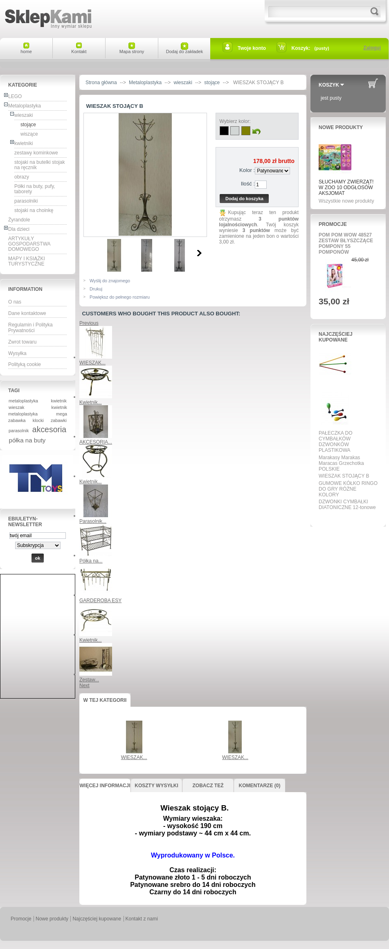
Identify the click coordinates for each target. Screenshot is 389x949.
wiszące (29, 134)
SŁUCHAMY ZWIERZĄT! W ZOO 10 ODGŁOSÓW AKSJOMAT (346, 187)
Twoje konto (252, 48)
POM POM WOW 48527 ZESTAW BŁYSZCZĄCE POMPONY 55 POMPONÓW (346, 243)
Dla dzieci (18, 229)
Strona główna (101, 82)
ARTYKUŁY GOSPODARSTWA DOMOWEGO (29, 244)
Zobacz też (208, 785)
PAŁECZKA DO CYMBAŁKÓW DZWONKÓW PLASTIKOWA (335, 441)
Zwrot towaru (22, 342)
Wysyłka (17, 353)
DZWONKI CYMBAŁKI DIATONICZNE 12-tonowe (347, 504)
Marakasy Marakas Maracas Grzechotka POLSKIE (341, 463)
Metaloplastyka (24, 106)
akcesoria (49, 429)
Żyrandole (19, 220)
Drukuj (96, 288)
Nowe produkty (341, 127)
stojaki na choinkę (33, 210)
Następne (199, 253)
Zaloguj (372, 48)
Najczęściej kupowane (336, 337)
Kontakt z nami (142, 919)
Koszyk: (301, 48)
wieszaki (23, 115)
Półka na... (91, 561)
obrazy (21, 177)
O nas (14, 302)
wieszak (16, 407)
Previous (89, 323)
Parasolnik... (92, 521)
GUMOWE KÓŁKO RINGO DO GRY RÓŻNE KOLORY (348, 489)
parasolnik (19, 430)
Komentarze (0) (260, 785)
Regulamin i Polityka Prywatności (30, 327)
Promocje (333, 224)
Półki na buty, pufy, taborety (34, 188)
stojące (28, 124)
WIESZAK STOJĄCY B (344, 476)
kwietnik (59, 400)
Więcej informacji (104, 785)
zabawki (59, 420)
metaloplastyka (23, 400)
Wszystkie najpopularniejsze (345, 516)
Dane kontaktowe (27, 313)
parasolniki (26, 201)
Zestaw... (89, 680)
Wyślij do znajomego (110, 280)
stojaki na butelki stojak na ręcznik (39, 164)
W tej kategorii (105, 700)
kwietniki (23, 143)
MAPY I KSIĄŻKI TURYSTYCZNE (26, 261)
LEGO (15, 96)
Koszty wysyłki (156, 785)
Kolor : (247, 170)
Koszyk (329, 85)
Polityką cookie (24, 364)
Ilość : (248, 184)
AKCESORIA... (95, 442)
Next (84, 685)
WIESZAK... (92, 363)
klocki (38, 420)
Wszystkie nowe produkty (346, 201)
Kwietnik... (90, 402)
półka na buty (27, 440)
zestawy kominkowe (36, 153)
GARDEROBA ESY (100, 600)
